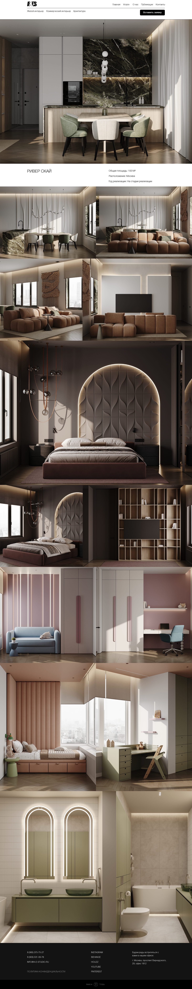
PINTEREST (96, 972)
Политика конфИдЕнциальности (46, 972)
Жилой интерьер (35, 11)
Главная (116, 5)
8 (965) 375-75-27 (35, 952)
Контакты (160, 5)
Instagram (97, 952)
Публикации (147, 5)
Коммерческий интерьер (58, 11)
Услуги (126, 5)
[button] (152, 12)
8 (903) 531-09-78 (35, 957)
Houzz (94, 962)
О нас (135, 5)
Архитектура (79, 11)
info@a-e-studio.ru (38, 962)
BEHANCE (96, 957)
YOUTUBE (96, 967)
